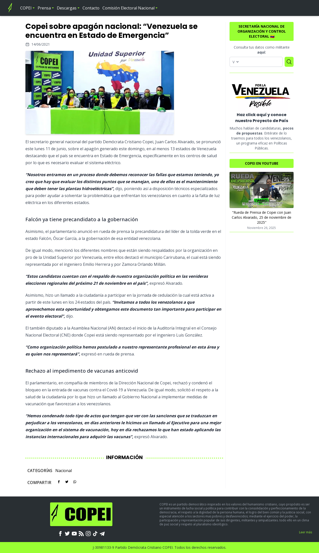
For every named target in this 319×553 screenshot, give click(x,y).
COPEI (26, 8)
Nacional (63, 470)
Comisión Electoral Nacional (128, 8)
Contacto (90, 8)
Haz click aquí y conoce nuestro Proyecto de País (261, 118)
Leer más (305, 532)
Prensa (44, 8)
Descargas (67, 8)
